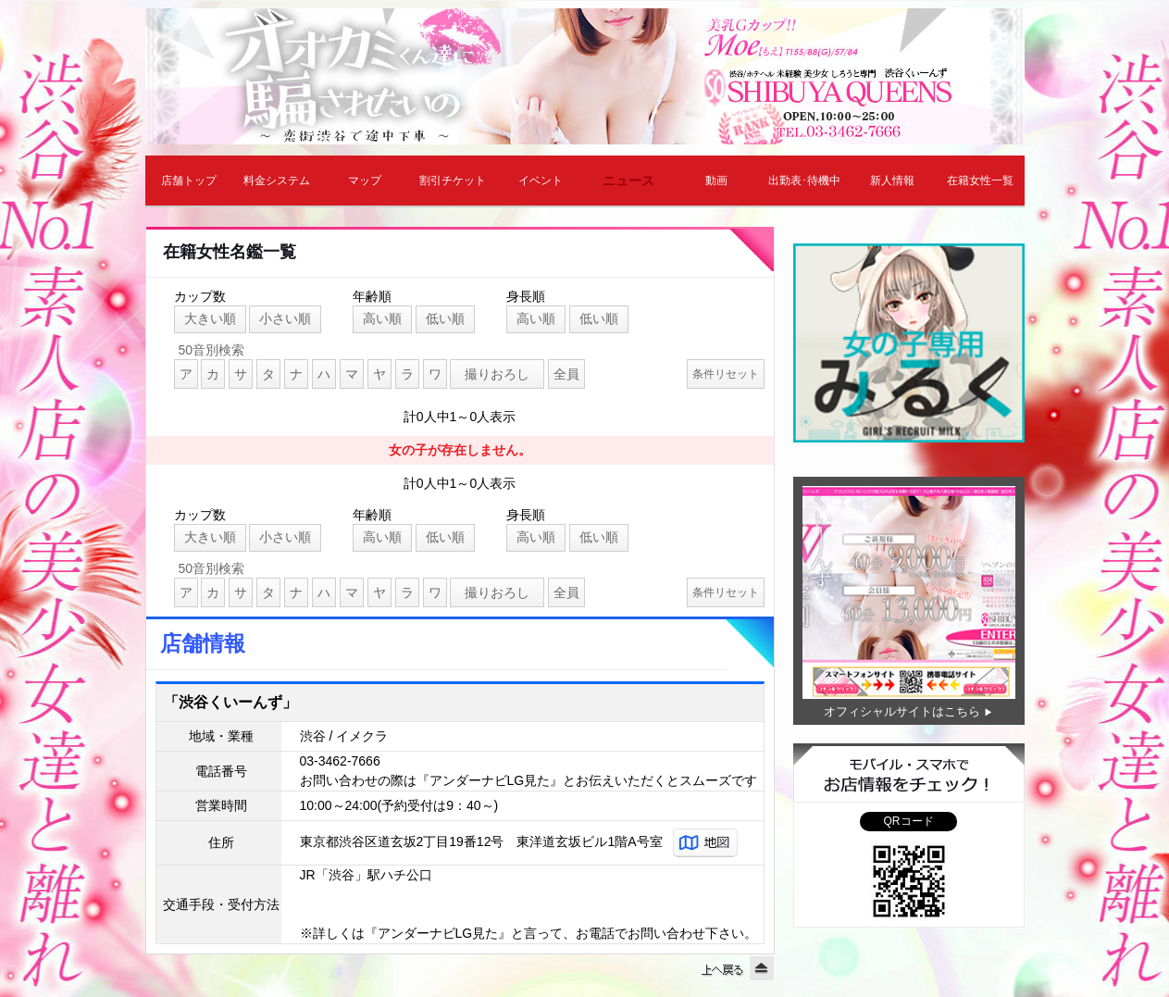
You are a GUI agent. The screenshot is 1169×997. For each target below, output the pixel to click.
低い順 (445, 318)
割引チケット (452, 180)
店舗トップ (189, 180)
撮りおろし (497, 374)
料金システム (276, 180)
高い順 (382, 318)
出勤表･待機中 (804, 180)
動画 (716, 180)
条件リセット (725, 374)
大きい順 (210, 318)
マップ (364, 180)
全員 (566, 374)
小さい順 (285, 318)
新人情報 (892, 180)
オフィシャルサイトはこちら (902, 711)
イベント (540, 180)
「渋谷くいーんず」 (230, 702)
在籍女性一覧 (980, 180)
